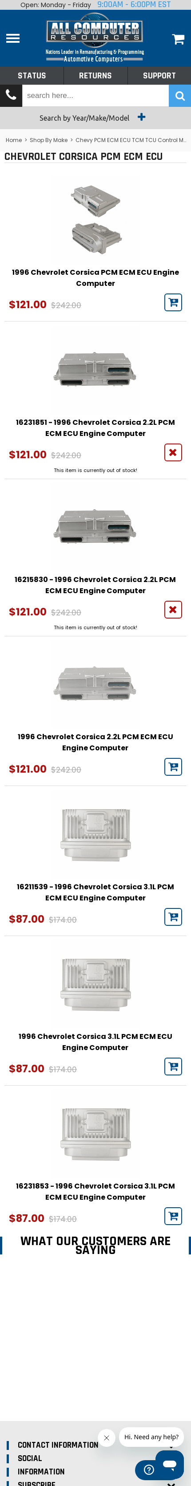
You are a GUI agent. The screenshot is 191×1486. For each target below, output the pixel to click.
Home (14, 140)
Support (159, 75)
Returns (95, 75)
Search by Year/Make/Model (96, 117)
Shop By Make (49, 140)
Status (32, 75)
